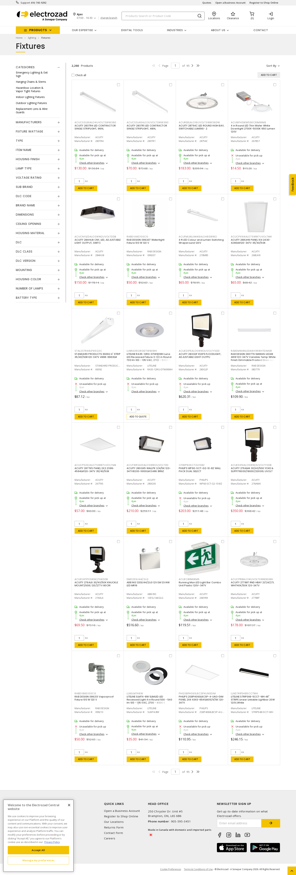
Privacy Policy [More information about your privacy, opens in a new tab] (52, 842)
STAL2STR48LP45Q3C (88, 350)
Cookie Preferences (170, 869)
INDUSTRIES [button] (175, 30)
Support (25, 2)
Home (19, 37)
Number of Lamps (29, 288)
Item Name (24, 150)
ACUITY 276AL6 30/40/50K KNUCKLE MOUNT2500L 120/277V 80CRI (96, 584)
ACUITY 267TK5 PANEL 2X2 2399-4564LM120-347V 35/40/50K (94, 470)
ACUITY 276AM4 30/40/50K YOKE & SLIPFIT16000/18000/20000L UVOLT (252, 470)
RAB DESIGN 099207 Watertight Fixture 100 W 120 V (145, 241)
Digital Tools (132, 30)
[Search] (163, 16)
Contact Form (113, 833)
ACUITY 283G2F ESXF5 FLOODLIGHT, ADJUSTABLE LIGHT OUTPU (200, 355)
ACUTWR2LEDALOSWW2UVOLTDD (148, 465)
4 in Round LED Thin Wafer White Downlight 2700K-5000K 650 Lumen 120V (253, 128)
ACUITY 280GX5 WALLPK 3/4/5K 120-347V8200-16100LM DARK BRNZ (149, 470)
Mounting (24, 270)
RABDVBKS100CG (85, 693)
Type (19, 141)
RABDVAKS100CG (137, 236)
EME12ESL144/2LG (137, 579)
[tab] (38, 67)
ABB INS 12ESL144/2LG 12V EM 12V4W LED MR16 (148, 584)
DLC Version (25, 261)
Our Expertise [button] (82, 30)
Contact (261, 30)
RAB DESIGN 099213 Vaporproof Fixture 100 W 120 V (94, 698)
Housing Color (28, 279)
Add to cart (86, 188)
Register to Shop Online (264, 2)
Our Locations (114, 822)
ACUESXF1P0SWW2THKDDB (91, 579)
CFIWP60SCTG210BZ (192, 465)
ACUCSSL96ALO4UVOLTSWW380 (95, 122)
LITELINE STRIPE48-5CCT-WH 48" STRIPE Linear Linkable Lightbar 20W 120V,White (253, 699)
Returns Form (114, 827)
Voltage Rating (29, 178)
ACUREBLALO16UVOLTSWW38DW (199, 122)
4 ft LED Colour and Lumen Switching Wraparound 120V (201, 241)
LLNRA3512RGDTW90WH (142, 350)
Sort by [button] (271, 65)
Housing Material (30, 233)
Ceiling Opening (28, 224)
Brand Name (25, 205)
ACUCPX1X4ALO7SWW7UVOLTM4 (251, 236)
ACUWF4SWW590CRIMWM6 (248, 122)
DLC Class (24, 251)
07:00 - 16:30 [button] (84, 18)
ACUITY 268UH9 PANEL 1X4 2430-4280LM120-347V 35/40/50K (251, 241)
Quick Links (114, 804)
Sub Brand (24, 187)
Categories (25, 67)
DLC (19, 242)
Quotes (206, 2)
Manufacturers (29, 122)
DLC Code (24, 196)
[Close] (69, 805)
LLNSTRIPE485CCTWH (244, 693)
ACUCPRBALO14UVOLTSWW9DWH (252, 579)
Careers (109, 838)
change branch (108, 17)
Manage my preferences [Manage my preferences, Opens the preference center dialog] (38, 860)
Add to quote (138, 416)
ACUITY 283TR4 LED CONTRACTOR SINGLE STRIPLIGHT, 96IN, (95, 127)
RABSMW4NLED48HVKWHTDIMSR (251, 350)
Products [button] (38, 30)
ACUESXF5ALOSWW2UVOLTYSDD (199, 350)
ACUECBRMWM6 (189, 579)
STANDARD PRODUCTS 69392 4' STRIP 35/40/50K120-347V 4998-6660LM (97, 355)
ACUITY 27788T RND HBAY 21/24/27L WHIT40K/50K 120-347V (252, 584)
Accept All (38, 850)
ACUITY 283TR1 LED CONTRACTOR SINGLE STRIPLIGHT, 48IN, (147, 127)
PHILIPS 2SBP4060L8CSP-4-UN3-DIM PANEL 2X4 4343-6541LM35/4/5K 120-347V (201, 699)
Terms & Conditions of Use (198, 869)
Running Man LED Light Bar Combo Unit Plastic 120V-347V (200, 584)
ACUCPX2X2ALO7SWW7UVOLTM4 (95, 465)
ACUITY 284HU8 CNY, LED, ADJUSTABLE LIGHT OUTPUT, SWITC (98, 241)
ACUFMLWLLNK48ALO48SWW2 (198, 236)
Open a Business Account (230, 2)
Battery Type (26, 298)
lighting (32, 37)
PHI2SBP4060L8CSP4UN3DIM (197, 693)
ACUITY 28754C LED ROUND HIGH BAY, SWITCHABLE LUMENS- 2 (201, 127)
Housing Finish (28, 159)
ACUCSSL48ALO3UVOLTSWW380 (148, 122)
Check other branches (91, 163)
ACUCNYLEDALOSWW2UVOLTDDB (95, 236)
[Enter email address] (239, 823)
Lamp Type (24, 168)
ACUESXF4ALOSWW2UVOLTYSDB (251, 465)
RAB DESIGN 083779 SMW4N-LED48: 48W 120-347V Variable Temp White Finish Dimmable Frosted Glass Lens (253, 357)
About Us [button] (218, 30)
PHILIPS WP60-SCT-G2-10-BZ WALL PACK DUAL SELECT (200, 470)
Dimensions (25, 215)
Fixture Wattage (29, 131)
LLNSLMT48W (135, 693)
